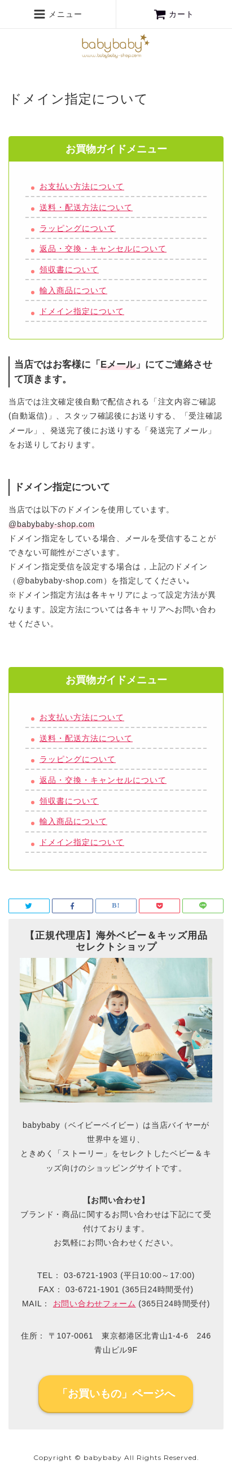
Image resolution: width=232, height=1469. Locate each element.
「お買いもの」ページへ (116, 1394)
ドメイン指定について (82, 311)
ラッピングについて (78, 228)
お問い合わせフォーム (94, 1303)
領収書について (69, 269)
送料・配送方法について (86, 207)
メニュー (57, 14)
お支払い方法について (82, 186)
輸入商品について (73, 290)
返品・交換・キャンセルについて (103, 248)
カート (174, 14)
